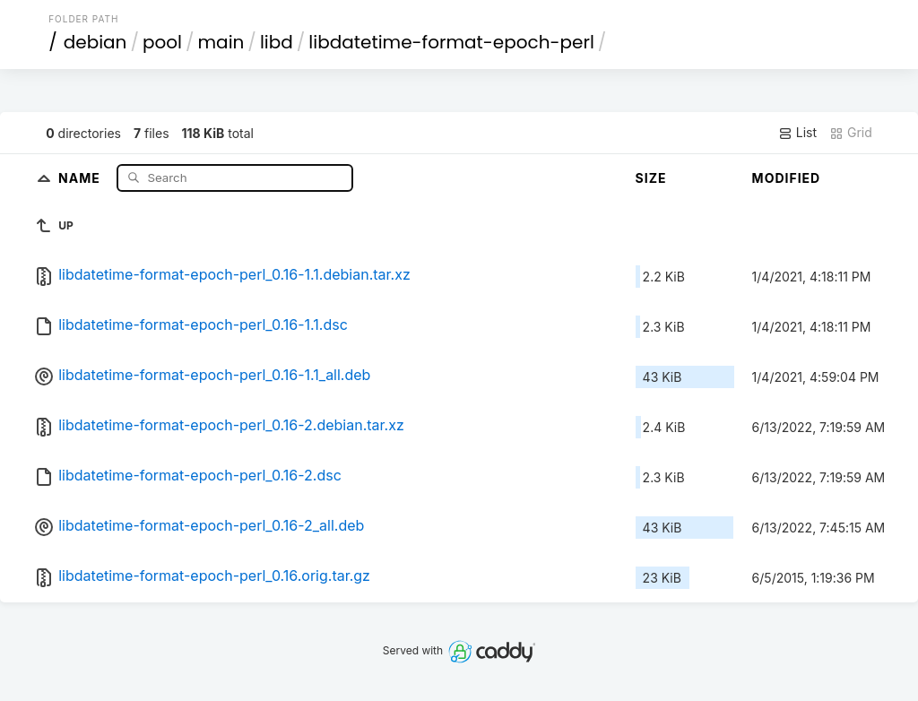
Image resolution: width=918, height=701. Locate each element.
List (797, 133)
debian (95, 42)
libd (276, 42)
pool (162, 42)
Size (651, 178)
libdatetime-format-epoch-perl (451, 42)
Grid (850, 133)
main (221, 42)
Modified (786, 178)
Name (81, 177)
